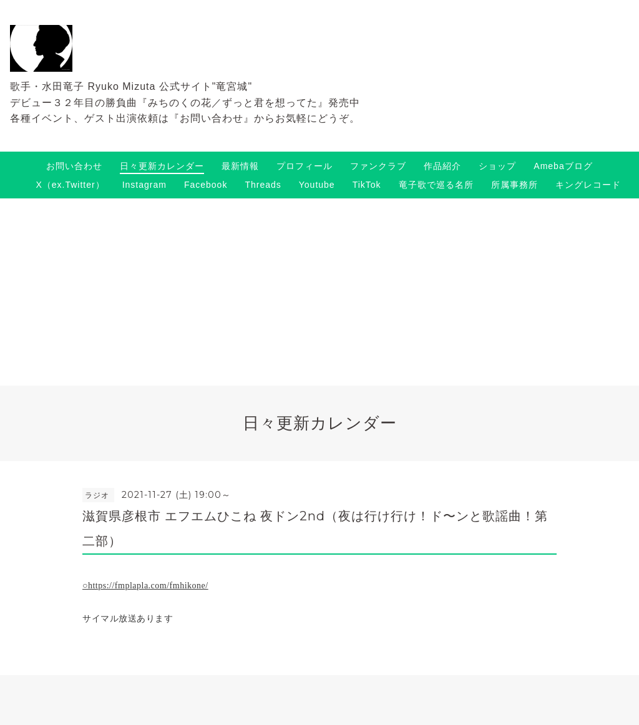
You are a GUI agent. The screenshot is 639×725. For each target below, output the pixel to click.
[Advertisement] (319, 292)
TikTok (367, 185)
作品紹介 (442, 166)
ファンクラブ (378, 166)
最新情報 (240, 166)
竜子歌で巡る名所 (436, 185)
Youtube (317, 185)
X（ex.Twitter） (70, 185)
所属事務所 (514, 185)
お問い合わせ (74, 166)
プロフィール (304, 166)
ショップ (497, 166)
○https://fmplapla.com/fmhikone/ (145, 585)
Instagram (144, 185)
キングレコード (588, 185)
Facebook (205, 185)
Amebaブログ (563, 166)
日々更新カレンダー (162, 166)
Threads (263, 185)
